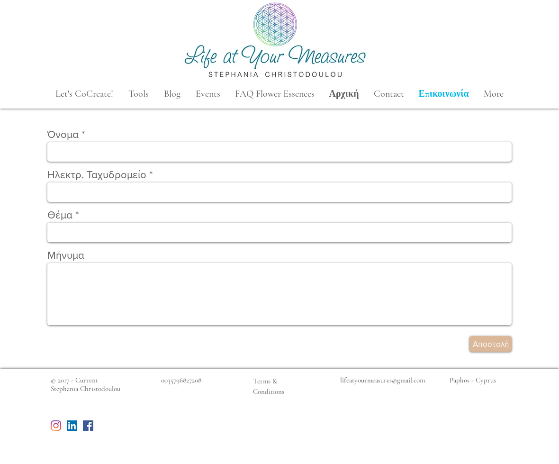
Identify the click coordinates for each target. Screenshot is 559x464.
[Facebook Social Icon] (88, 425)
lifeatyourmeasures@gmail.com (382, 380)
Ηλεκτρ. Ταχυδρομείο (96, 175)
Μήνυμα (65, 255)
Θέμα (59, 215)
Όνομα (63, 134)
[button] (84, 94)
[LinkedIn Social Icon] (72, 425)
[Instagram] (56, 425)
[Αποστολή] (490, 344)
